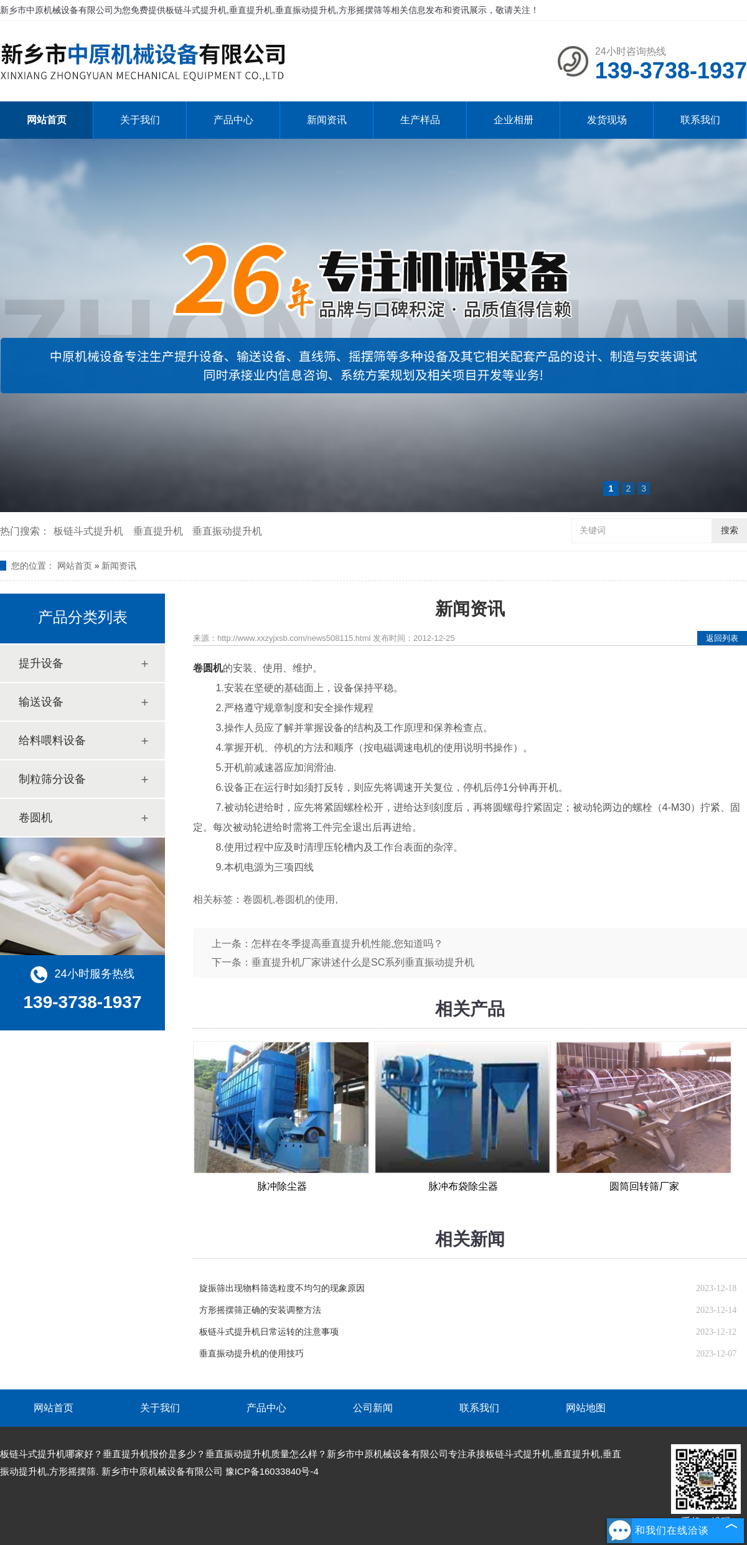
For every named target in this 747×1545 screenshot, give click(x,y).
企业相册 (513, 119)
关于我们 (140, 119)
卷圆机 (35, 817)
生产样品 (420, 119)
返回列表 (722, 638)
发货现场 (607, 119)
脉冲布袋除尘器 (463, 1186)
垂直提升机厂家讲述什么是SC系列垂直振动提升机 (362, 962)
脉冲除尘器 (282, 1186)
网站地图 (586, 1408)
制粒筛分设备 (52, 779)
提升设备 (41, 663)
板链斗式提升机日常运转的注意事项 (269, 1332)
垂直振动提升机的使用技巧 (251, 1353)
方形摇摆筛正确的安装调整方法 (260, 1310)
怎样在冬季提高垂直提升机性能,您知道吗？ (347, 943)
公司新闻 (373, 1408)
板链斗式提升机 (88, 531)
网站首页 (47, 119)
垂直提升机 (158, 531)
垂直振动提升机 (227, 531)
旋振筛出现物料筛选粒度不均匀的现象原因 (282, 1288)
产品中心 (233, 119)
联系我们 (700, 119)
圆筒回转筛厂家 (644, 1186)
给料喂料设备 (52, 740)
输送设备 (41, 702)
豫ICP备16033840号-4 (272, 1471)
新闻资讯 (327, 119)
